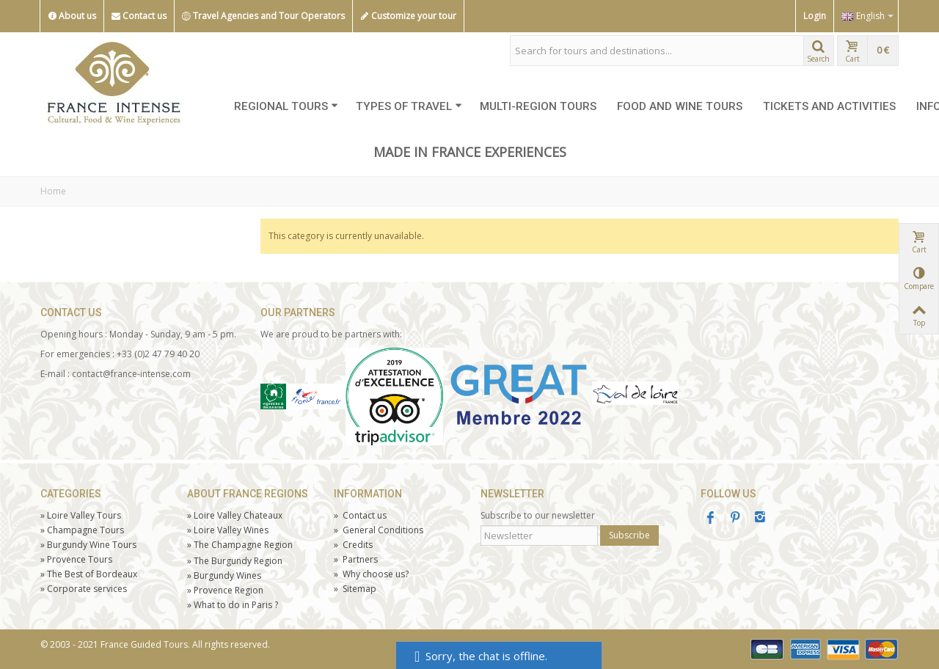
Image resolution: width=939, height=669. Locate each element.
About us (72, 16)
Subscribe (629, 535)
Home (53, 191)
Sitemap (355, 588)
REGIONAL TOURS (286, 106)
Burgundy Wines (224, 575)
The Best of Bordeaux (88, 574)
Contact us (139, 16)
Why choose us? (371, 574)
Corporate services (83, 588)
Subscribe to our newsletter (538, 515)
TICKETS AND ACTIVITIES (829, 106)
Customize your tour (408, 16)
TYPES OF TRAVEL (409, 106)
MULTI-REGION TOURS (538, 106)
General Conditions (378, 530)
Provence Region (225, 590)
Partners (356, 559)
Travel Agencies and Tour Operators (263, 16)
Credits (353, 544)
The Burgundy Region (234, 561)
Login (814, 16)
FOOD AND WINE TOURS (679, 106)
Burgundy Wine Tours (88, 544)
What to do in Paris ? (232, 605)
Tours (76, 559)
